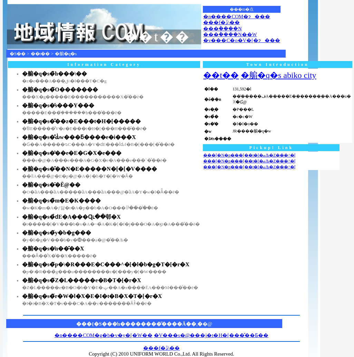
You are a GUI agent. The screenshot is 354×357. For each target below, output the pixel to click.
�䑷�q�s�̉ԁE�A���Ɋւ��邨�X (71, 217)
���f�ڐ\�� (221, 22)
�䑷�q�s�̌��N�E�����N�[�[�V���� (89, 169)
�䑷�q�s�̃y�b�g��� (56, 233)
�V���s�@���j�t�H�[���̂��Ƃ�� (211, 335)
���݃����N (222, 28)
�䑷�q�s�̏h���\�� (54, 74)
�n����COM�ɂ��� (236, 16)
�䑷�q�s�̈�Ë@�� (51, 185)
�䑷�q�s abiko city (278, 75)
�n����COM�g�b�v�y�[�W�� (104, 335)
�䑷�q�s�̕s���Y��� (58, 105)
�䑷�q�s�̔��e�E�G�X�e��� (71, 153)
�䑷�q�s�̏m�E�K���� (61, 201)
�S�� (18, 53)
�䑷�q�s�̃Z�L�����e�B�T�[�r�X (81, 280)
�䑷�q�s (66, 53)
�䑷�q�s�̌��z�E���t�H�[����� (81, 121)
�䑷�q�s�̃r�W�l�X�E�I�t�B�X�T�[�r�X (92, 296)
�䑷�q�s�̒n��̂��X (53, 248)
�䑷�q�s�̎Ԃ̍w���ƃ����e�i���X (79, 137)
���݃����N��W (230, 34)
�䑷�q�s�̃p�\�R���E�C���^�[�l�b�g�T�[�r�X (105, 264)
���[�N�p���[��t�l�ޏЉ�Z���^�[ (249, 155)
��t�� (40, 53)
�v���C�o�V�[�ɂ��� (241, 40)
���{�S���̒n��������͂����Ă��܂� (139, 324)
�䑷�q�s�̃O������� (60, 89)
